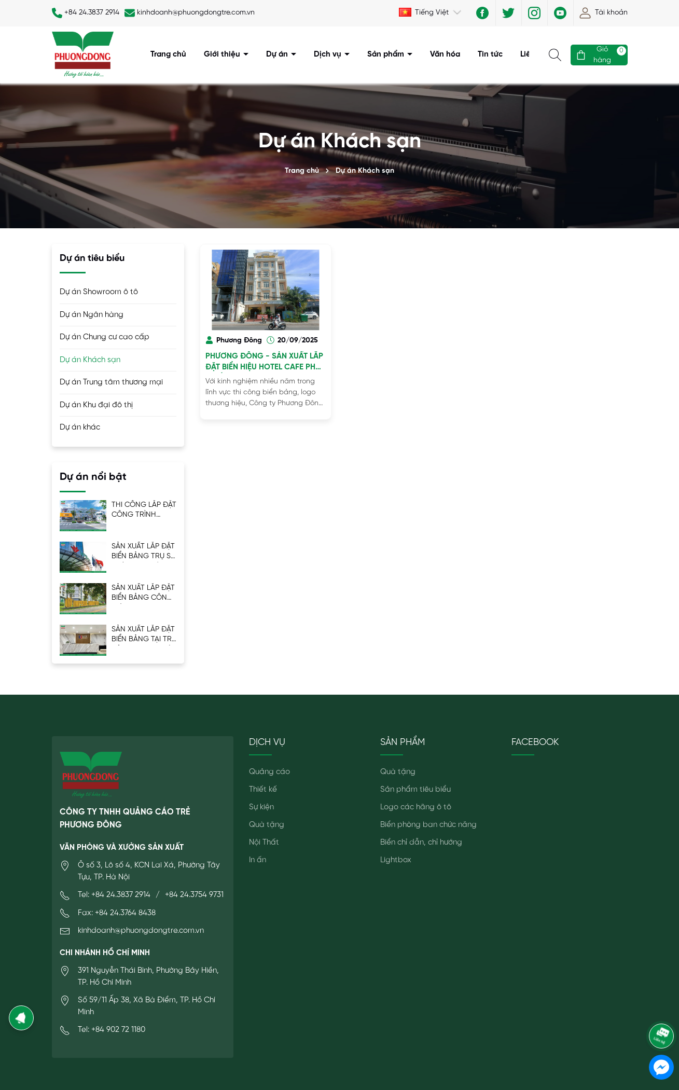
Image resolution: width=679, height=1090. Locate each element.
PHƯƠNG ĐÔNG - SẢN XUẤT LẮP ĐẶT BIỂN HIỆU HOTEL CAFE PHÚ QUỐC (264, 362)
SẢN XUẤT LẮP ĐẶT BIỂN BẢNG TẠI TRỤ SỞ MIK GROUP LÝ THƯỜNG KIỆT (144, 635)
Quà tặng (266, 825)
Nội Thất (264, 842)
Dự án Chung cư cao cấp (104, 337)
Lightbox (395, 860)
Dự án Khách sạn (90, 360)
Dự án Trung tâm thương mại (111, 382)
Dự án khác (80, 427)
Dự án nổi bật (93, 477)
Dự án (278, 54)
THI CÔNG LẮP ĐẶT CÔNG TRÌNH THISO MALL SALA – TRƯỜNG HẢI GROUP (144, 510)
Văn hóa (445, 54)
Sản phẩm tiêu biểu (415, 789)
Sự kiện (261, 807)
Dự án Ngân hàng (91, 315)
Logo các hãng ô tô (415, 807)
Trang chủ (168, 54)
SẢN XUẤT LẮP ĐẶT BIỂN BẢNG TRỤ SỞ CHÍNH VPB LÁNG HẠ (144, 552)
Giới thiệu (223, 54)
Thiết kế (263, 789)
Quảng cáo (269, 772)
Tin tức (490, 54)
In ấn (257, 860)
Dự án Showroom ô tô (99, 292)
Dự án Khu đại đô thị (96, 405)
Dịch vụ (328, 54)
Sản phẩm (386, 54)
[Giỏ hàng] (599, 55)
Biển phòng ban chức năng (428, 825)
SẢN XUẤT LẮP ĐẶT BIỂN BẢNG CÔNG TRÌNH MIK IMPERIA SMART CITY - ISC (143, 593)
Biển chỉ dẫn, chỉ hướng (421, 842)
